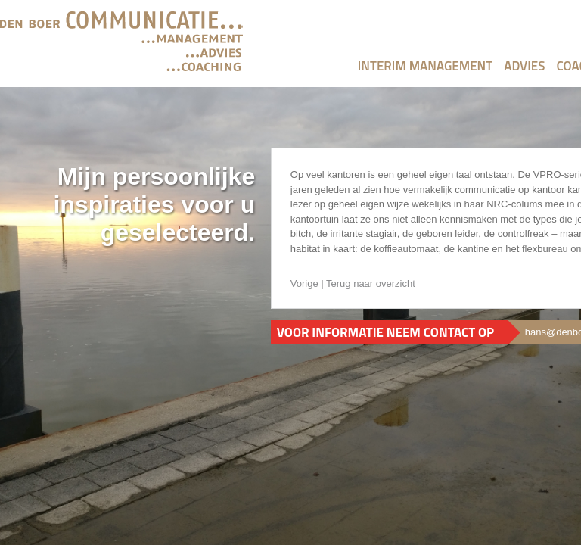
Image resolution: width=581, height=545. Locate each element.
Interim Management (425, 66)
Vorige (304, 283)
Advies (524, 66)
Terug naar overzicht (370, 283)
